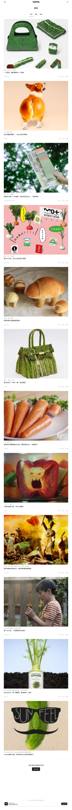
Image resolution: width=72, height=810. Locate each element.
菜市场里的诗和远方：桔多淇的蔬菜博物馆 (17, 568)
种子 (8, 194)
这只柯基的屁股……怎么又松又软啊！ (16, 134)
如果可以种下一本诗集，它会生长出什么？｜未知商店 (21, 196)
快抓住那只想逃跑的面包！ (12, 320)
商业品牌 (14, 70)
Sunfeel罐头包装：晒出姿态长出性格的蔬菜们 (18, 754)
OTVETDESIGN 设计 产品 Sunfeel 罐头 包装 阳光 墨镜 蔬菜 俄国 (17, 752)
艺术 (5, 132)
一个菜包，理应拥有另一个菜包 (14, 72)
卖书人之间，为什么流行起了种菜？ (15, 258)
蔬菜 (11, 132)
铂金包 (9, 380)
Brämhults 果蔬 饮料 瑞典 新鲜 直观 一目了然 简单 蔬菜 (15, 690)
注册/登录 (36, 769)
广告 (5, 442)
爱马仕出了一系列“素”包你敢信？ (15, 382)
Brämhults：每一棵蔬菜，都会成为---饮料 (17, 692)
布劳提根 (12, 194)
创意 (5, 70)
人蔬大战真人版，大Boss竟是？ (14, 506)
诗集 (5, 194)
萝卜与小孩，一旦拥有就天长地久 (14, 630)
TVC (11, 442)
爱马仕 (5, 380)
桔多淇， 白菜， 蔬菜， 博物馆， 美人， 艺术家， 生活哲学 (16, 566)
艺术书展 (12, 256)
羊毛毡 (5, 318)
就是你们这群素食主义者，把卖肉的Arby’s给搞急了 (21, 444)
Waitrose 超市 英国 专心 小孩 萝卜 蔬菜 (12, 628)
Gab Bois (9, 70)
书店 (8, 256)
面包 (9, 318)
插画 (8, 132)
